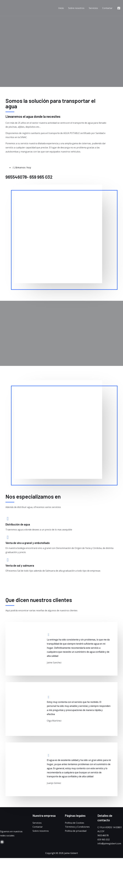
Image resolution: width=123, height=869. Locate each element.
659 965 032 (103, 839)
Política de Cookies (74, 822)
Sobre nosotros (76, 8)
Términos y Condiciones (77, 826)
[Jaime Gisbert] (16, 7)
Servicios (93, 8)
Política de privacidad (75, 830)
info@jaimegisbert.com (109, 843)
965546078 (103, 835)
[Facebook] (118, 8)
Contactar (107, 8)
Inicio (61, 8)
